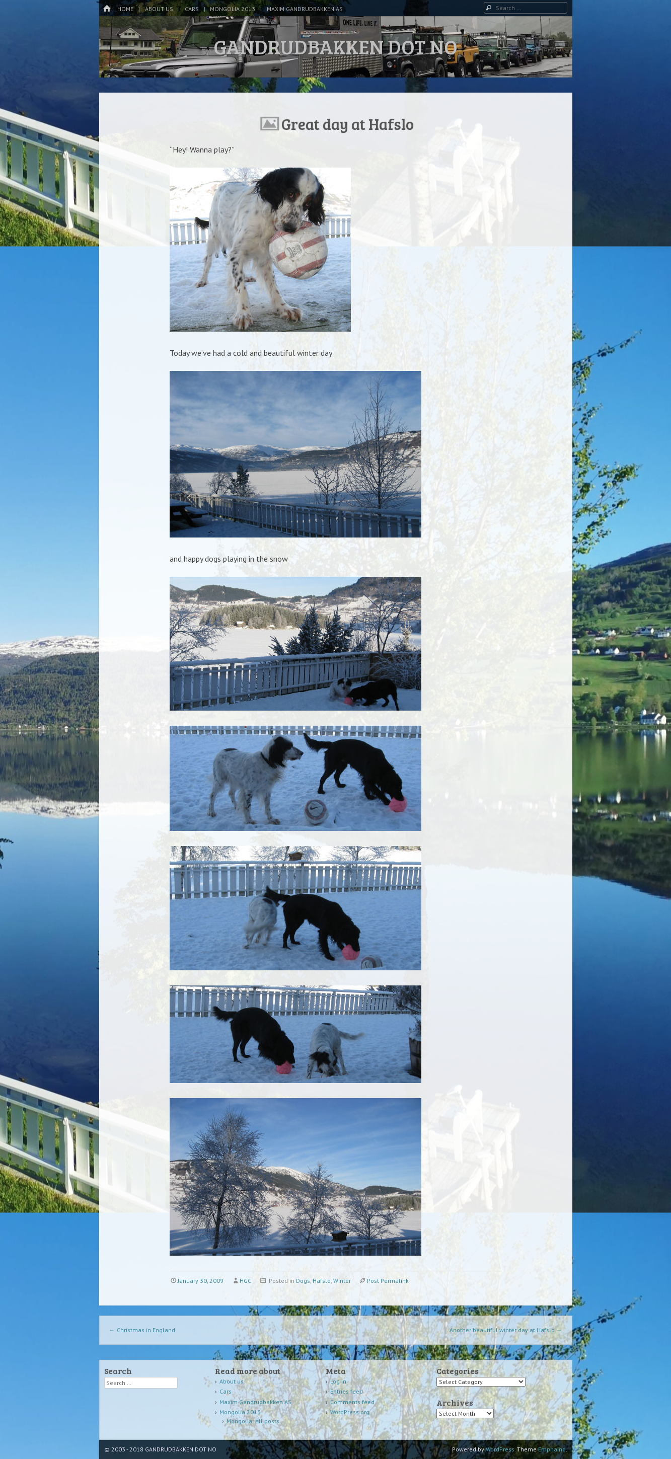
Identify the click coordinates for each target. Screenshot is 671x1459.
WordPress (500, 1449)
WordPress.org (349, 1412)
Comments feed (352, 1402)
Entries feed (346, 1391)
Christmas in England (142, 1330)
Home (125, 9)
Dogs (303, 1280)
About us (159, 9)
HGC (245, 1280)
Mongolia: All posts (253, 1421)
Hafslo (322, 1280)
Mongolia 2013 (232, 9)
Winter (342, 1280)
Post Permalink (388, 1280)
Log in (338, 1381)
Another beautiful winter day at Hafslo (506, 1330)
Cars (192, 9)
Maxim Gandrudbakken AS (305, 9)
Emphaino (552, 1449)
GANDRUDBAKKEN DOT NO (335, 46)
